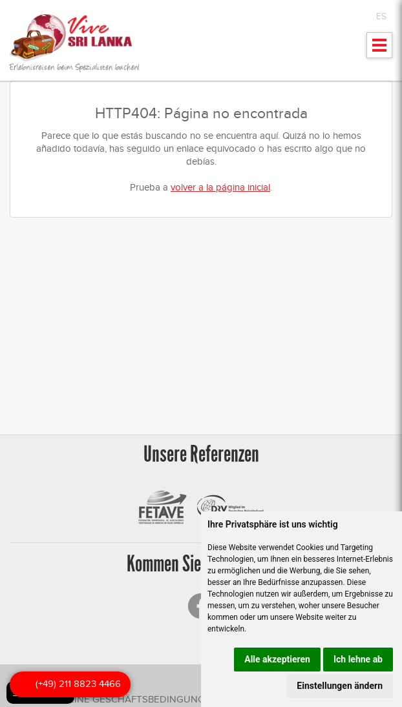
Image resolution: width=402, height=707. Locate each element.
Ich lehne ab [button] (358, 659)
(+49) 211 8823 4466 (78, 684)
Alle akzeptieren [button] (277, 659)
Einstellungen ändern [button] (340, 686)
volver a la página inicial (220, 187)
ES (381, 16)
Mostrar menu (379, 49)
